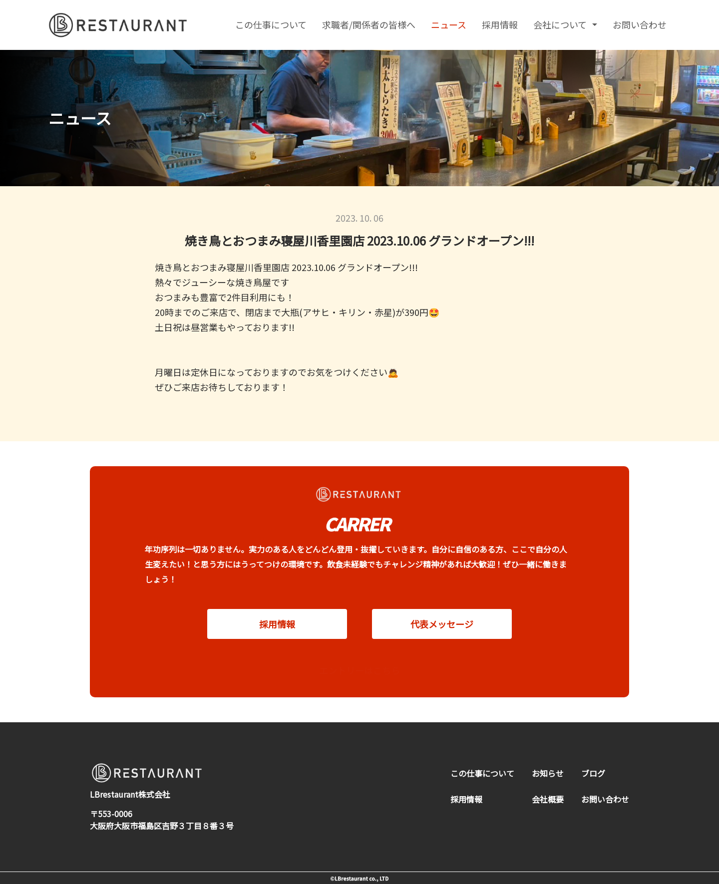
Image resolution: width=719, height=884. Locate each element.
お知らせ (548, 773)
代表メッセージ (441, 633)
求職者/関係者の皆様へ (368, 24)
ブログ (593, 773)
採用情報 (500, 24)
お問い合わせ (640, 24)
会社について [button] (561, 24)
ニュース (448, 24)
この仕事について (271, 24)
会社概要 (548, 799)
